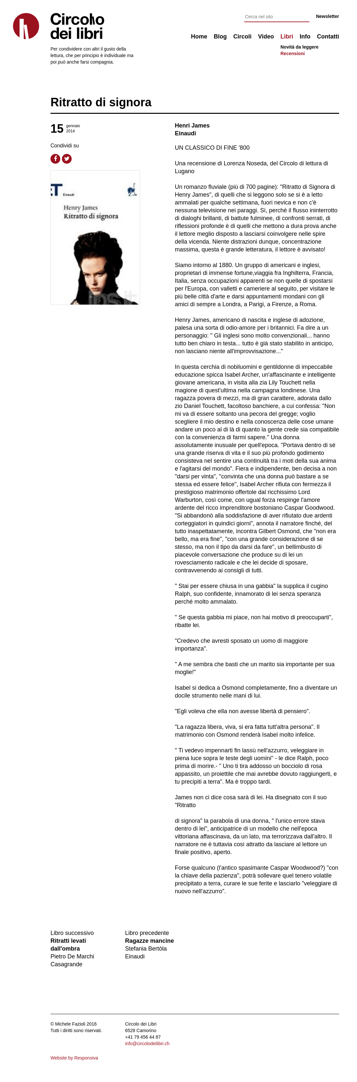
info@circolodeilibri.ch (147, 1043)
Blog (220, 36)
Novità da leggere (299, 47)
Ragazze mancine (149, 941)
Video (266, 36)
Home (199, 36)
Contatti (328, 36)
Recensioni (292, 53)
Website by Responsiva (74, 1057)
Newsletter (327, 16)
